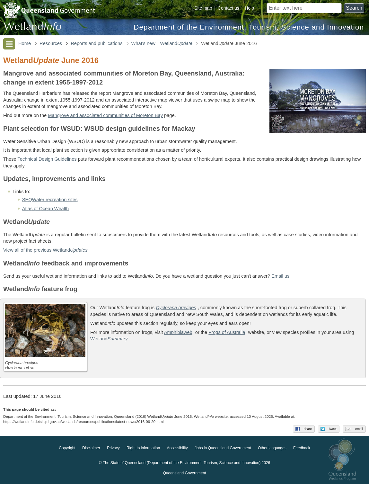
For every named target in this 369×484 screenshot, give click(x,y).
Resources (51, 43)
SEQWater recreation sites (50, 199)
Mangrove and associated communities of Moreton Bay (105, 115)
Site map (203, 8)
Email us (280, 276)
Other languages (272, 448)
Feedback (301, 448)
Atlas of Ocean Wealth (45, 208)
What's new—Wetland (162, 43)
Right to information (143, 448)
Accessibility (177, 448)
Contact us (228, 8)
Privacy (113, 448)
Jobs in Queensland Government (223, 448)
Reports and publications (96, 43)
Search (354, 8)
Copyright (67, 448)
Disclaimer (91, 448)
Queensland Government (184, 473)
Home (24, 43)
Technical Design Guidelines (47, 159)
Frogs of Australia (226, 332)
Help (249, 8)
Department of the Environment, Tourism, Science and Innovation (249, 27)
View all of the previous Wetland (45, 250)
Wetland (108, 338)
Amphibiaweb (178, 332)
